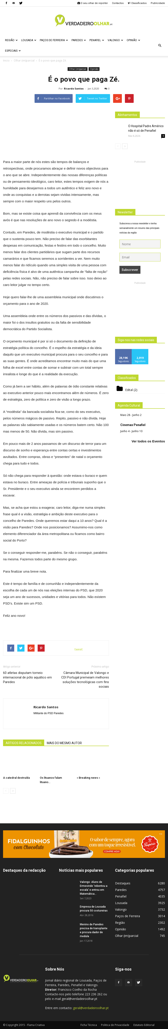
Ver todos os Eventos (148, 441)
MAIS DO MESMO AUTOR (64, 743)
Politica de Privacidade (115, 1025)
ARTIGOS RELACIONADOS (24, 743)
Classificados (137, 3)
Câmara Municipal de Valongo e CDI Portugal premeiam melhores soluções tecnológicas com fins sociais (85, 680)
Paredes (79, 40)
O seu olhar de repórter (92, 3)
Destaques (122, 883)
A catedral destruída (16, 777)
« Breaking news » (88, 777)
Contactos (118, 3)
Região (11, 40)
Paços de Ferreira (54, 40)
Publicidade (158, 3)
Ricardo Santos (74, 88)
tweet (79, 649)
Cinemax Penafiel (132, 425)
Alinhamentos (127, 115)
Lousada (28, 40)
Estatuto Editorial (143, 1025)
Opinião (133, 40)
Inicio (6, 60)
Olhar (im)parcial (77, 68)
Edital (129, 390)
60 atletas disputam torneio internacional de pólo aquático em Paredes (27, 677)
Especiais (13, 50)
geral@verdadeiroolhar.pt (91, 1008)
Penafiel (96, 40)
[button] (159, 45)
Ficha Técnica (88, 1025)
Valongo (115, 40)
